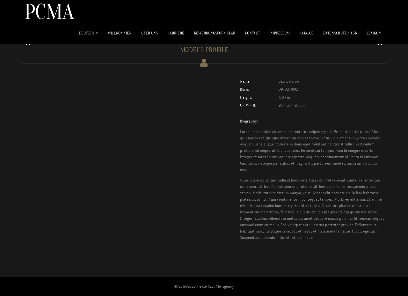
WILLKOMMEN (120, 33)
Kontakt (252, 33)
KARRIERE (175, 33)
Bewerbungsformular (214, 33)
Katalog (306, 33)
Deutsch (88, 33)
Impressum (279, 33)
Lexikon (374, 33)
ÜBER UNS (149, 33)
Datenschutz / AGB (340, 33)
